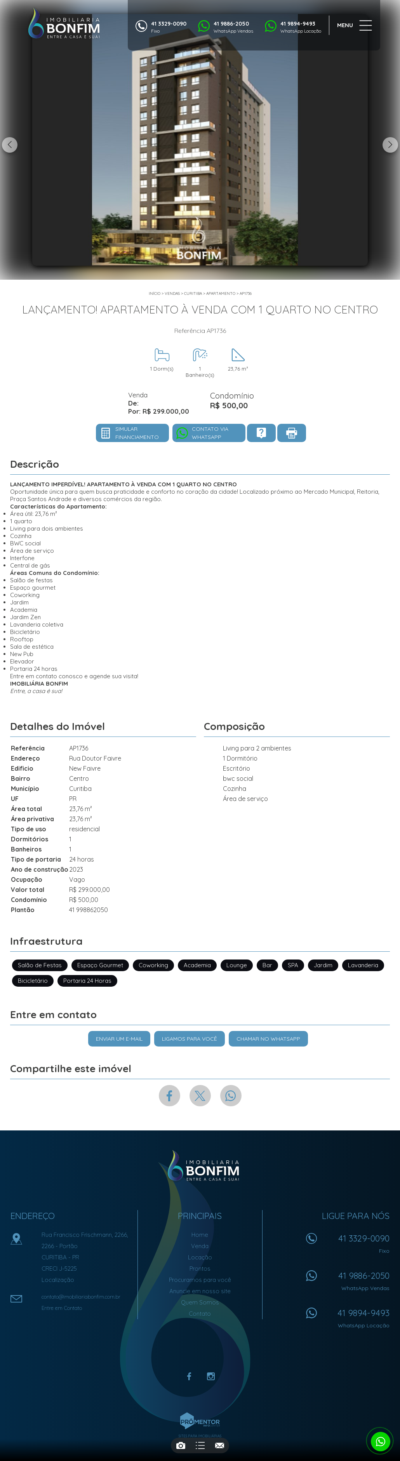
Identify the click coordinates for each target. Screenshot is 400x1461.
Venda (200, 1246)
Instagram (211, 1376)
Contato (200, 1313)
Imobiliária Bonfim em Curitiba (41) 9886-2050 (200, 1165)
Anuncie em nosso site (200, 1291)
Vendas (172, 293)
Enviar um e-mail (119, 1038)
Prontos (200, 1268)
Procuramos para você (200, 1279)
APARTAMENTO (220, 293)
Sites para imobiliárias (200, 1436)
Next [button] (390, 145)
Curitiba (193, 293)
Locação (200, 1257)
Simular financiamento (137, 433)
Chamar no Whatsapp (268, 1038)
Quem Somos (200, 1302)
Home (199, 1234)
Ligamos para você (189, 1038)
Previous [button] (9, 145)
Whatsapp (231, 1095)
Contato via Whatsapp (210, 433)
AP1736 (246, 293)
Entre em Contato (62, 1308)
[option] (200, 140)
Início (154, 293)
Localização (58, 1279)
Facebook (169, 1095)
